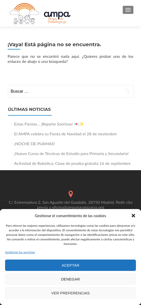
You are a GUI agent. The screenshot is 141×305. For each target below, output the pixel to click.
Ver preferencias (70, 293)
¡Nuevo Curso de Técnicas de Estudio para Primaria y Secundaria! (71, 153)
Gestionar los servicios (20, 252)
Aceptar (70, 265)
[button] (133, 215)
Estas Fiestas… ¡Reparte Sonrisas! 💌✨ (49, 123)
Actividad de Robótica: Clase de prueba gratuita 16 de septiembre (72, 163)
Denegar (70, 279)
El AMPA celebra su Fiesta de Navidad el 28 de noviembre (65, 133)
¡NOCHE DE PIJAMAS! (34, 143)
